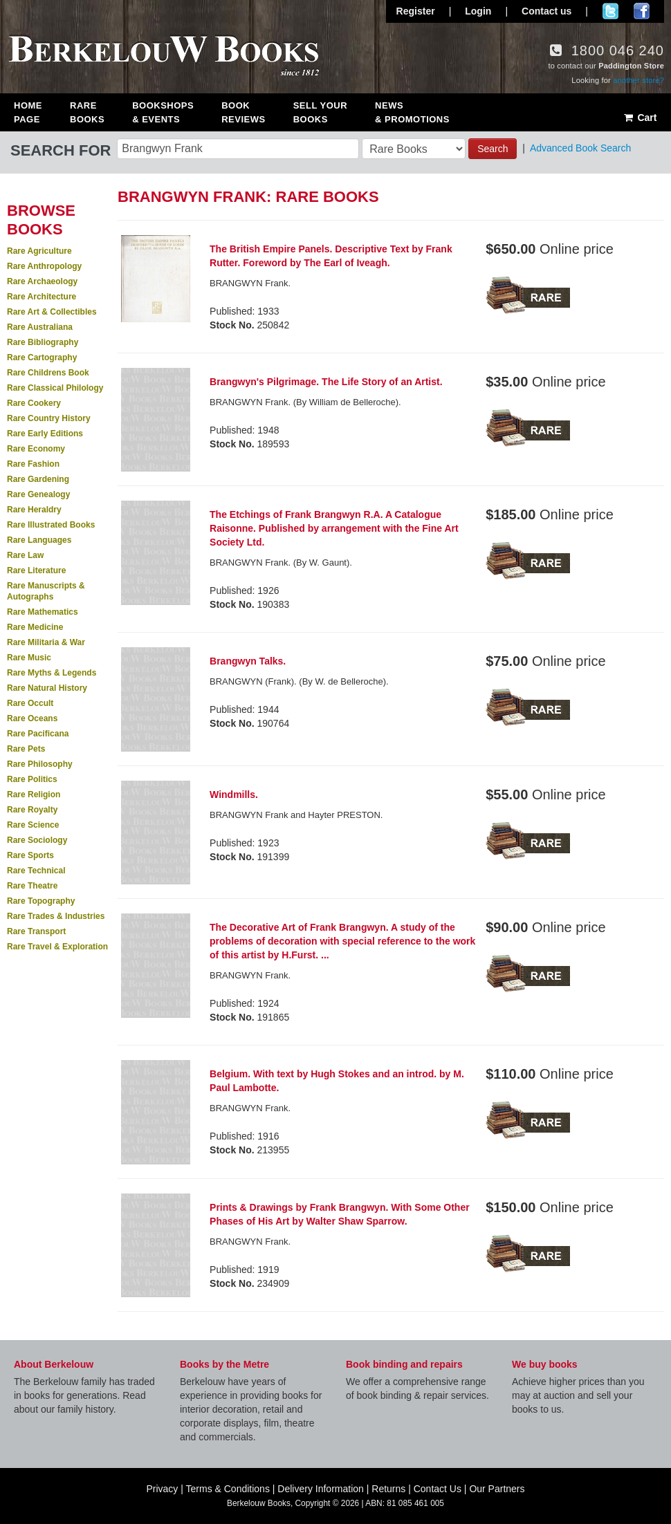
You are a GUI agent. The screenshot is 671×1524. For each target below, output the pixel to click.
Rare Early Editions (45, 433)
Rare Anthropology (44, 266)
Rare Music (29, 657)
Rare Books (87, 112)
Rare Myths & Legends (51, 673)
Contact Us (437, 1488)
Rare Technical (36, 870)
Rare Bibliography (42, 342)
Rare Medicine (35, 627)
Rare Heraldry (34, 509)
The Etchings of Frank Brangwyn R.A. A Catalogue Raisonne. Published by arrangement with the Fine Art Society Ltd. (334, 528)
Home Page (28, 112)
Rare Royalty (32, 810)
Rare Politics (32, 779)
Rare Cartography (42, 357)
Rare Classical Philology (55, 388)
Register (415, 11)
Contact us (546, 11)
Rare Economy (36, 449)
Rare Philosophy (40, 764)
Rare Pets (26, 749)
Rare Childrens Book (48, 373)
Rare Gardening (38, 479)
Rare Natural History (47, 688)
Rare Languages (39, 540)
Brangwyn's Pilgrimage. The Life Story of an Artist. (326, 381)
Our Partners (496, 1488)
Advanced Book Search (580, 148)
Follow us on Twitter (610, 11)
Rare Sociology (37, 840)
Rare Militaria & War (46, 642)
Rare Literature (36, 570)
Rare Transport (36, 931)
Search (492, 148)
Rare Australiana (40, 327)
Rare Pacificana (37, 733)
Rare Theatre (32, 886)
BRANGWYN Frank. (250, 283)
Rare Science (33, 825)
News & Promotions (412, 112)
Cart (639, 117)
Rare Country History (49, 418)
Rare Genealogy (38, 494)
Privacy (162, 1488)
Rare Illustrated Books (51, 525)
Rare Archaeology (42, 281)
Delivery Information (320, 1488)
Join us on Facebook (641, 11)
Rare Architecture (41, 296)
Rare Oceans (32, 718)
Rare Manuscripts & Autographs (46, 591)
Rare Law (25, 555)
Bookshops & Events (163, 112)
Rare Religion (33, 794)
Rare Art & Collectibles (52, 312)
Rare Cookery (34, 403)
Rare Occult (30, 703)
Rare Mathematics (42, 612)
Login (478, 11)
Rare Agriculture (39, 251)
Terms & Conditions (228, 1488)
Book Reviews (243, 112)
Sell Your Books (320, 112)
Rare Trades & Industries (55, 916)
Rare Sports (30, 855)
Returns (388, 1488)
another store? (638, 80)
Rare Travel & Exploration (57, 946)
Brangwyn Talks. (248, 661)
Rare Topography (41, 901)
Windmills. (234, 794)
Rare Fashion (33, 464)
